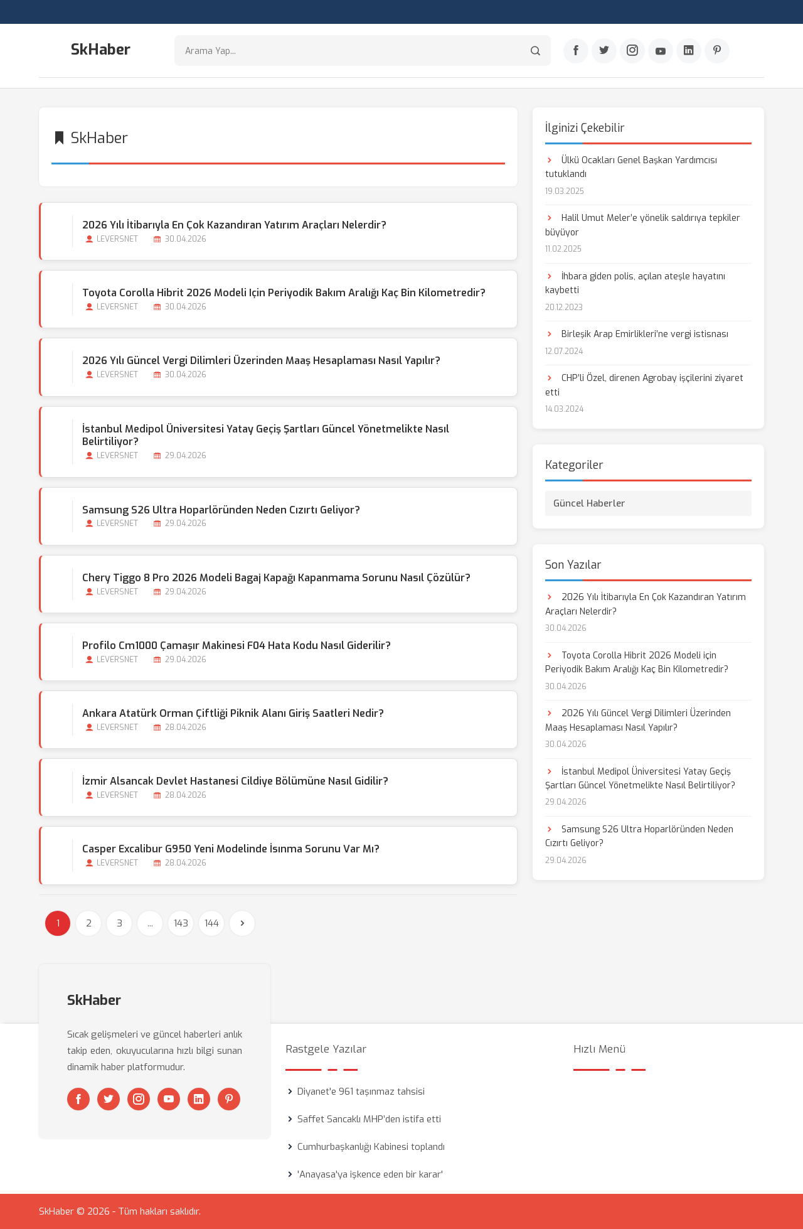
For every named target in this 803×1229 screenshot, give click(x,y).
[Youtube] (660, 50)
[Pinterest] (717, 50)
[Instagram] (632, 50)
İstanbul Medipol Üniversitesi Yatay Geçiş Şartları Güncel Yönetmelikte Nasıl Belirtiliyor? (265, 435)
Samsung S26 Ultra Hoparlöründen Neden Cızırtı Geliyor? (221, 510)
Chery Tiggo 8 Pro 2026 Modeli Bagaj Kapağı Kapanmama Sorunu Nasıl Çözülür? (276, 577)
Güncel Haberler (589, 503)
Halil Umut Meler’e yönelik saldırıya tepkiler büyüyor (642, 225)
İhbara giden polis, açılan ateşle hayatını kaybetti (635, 283)
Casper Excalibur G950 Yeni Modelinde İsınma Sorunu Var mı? (231, 849)
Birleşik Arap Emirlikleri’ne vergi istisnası (636, 334)
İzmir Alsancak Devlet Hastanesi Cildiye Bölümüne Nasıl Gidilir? (235, 781)
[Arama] (535, 50)
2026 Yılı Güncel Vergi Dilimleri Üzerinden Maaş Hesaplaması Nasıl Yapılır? (261, 360)
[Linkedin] (688, 50)
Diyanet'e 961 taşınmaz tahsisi (361, 1091)
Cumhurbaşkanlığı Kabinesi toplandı (371, 1146)
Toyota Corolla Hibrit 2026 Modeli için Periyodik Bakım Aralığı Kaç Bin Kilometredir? (284, 292)
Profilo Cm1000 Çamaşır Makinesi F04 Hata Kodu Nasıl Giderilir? (236, 645)
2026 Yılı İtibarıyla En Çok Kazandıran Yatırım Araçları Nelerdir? (234, 225)
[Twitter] (604, 50)
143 (181, 923)
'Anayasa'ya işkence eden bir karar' (370, 1174)
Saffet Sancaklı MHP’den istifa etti (369, 1119)
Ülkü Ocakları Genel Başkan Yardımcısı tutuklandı (631, 167)
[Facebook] (575, 50)
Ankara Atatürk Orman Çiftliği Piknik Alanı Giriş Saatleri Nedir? (233, 713)
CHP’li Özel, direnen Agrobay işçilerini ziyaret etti (644, 385)
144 (212, 923)
